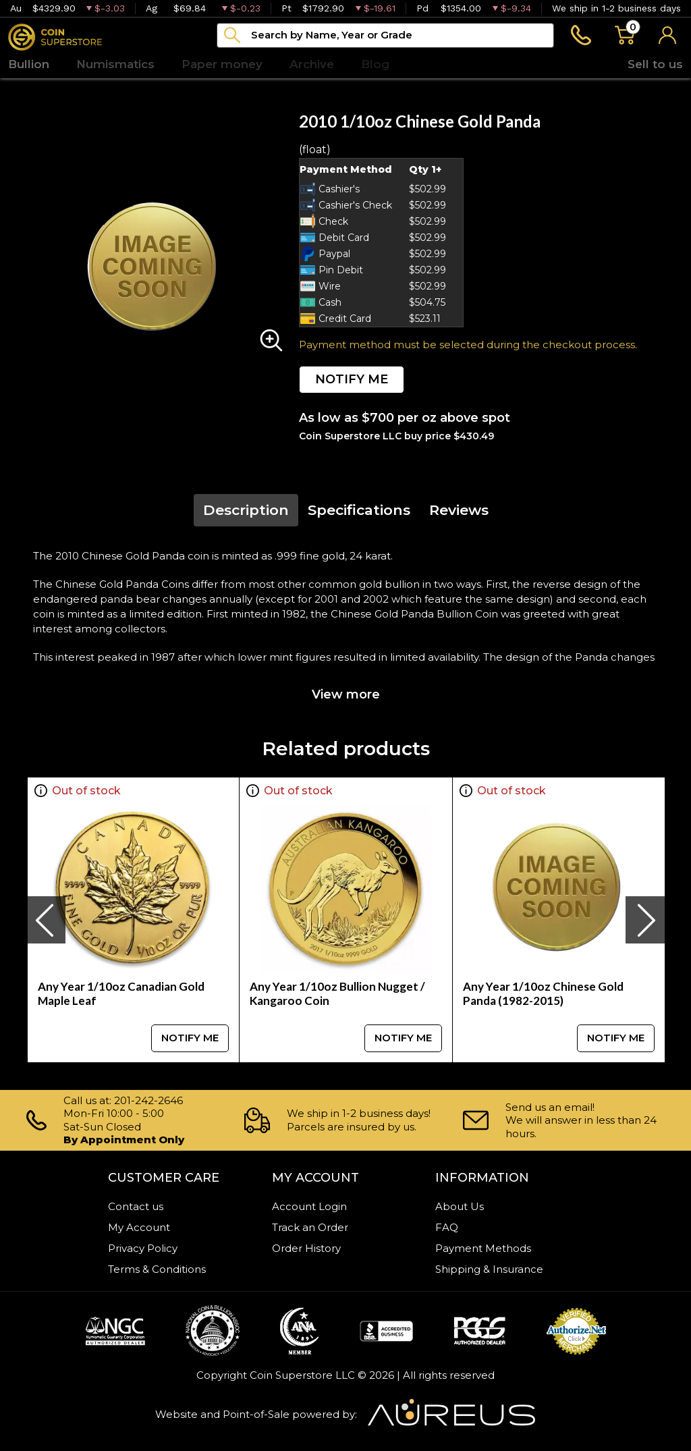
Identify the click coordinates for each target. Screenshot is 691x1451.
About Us (459, 1206)
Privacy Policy (142, 1248)
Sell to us (655, 64)
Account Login (309, 1206)
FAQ (446, 1227)
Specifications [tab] (359, 509)
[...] (385, 35)
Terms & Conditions (157, 1269)
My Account (139, 1227)
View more (346, 694)
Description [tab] (246, 509)
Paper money (222, 64)
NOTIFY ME (351, 379)
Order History (306, 1248)
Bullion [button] (28, 64)
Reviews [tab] (459, 509)
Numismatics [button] (115, 64)
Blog (375, 64)
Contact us (135, 1206)
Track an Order (310, 1227)
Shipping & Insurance (489, 1269)
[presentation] (45, 919)
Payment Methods (483, 1248)
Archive (311, 64)
